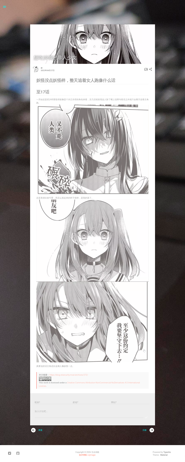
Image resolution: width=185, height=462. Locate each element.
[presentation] (33, 430)
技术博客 (83, 455)
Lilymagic (91, 455)
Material (164, 455)
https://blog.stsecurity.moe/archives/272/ (68, 375)
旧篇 (148, 430)
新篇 (37, 430)
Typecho (167, 452)
